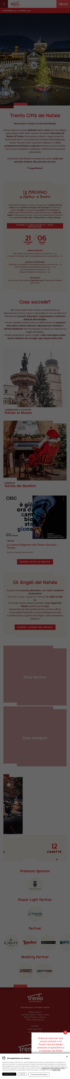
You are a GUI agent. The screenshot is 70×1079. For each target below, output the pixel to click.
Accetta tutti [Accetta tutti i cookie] (9, 1074)
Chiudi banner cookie (67, 1056)
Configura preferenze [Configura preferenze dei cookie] (39, 1074)
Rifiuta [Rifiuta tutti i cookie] (22, 1074)
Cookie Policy (56, 1070)
